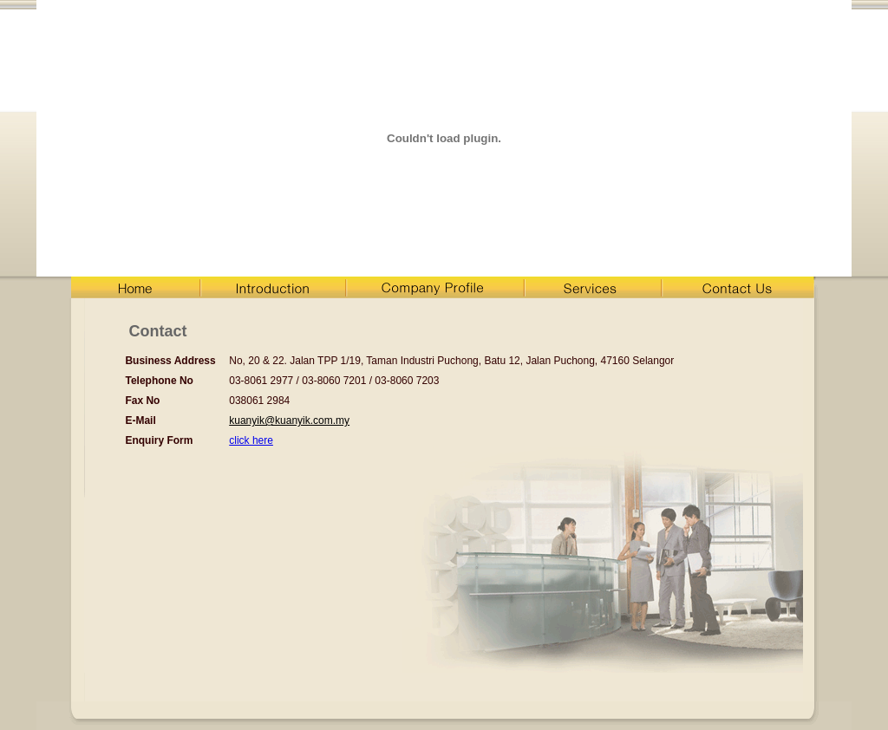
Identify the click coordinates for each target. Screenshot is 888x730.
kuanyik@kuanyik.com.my (289, 420)
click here (251, 440)
